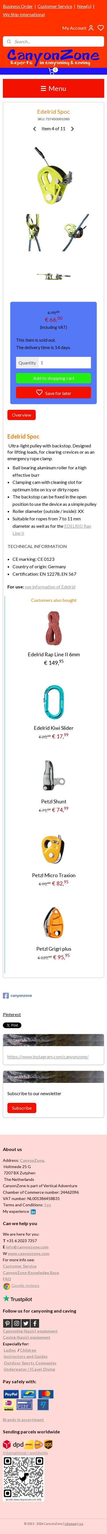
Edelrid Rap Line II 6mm (54, 654)
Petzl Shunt (53, 801)
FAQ (7, 1278)
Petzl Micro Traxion (54, 875)
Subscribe (22, 1108)
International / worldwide (25, 1452)
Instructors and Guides (26, 1356)
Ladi (8, 1350)
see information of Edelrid (50, 586)
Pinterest (12, 1014)
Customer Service (55, 6)
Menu (53, 88)
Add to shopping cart (53, 377)
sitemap (70, 1523)
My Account (78, 28)
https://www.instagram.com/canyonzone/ (48, 1056)
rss (80, 1523)
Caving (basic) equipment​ (27, 1337)
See (47, 1204)
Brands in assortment (23, 1419)
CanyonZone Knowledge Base (31, 1272)
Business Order (18, 6)
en (34, 1350)
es (14, 1350)
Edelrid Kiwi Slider (54, 728)
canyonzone (17, 995)
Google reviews (25, 1285)
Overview (21, 414)
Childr (26, 1350)
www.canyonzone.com (28, 1253)
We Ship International (24, 14)
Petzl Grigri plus (53, 949)
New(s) (84, 6)
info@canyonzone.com (27, 1246)
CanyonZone (32, 1160)
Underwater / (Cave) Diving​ (29, 1369)
